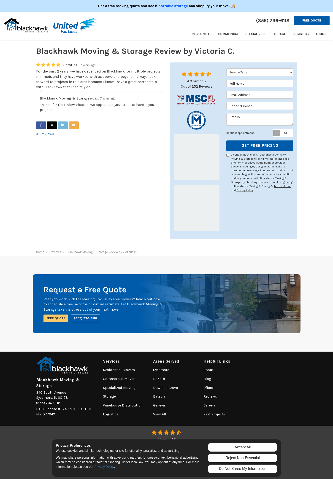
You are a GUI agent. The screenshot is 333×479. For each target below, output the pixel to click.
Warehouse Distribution (123, 405)
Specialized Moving (119, 387)
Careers (209, 405)
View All (159, 414)
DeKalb (159, 379)
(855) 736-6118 (85, 318)
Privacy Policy (244, 190)
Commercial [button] (228, 34)
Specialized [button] (255, 34)
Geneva (159, 405)
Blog (207, 379)
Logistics (110, 414)
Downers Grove (165, 387)
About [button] (321, 34)
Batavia (159, 396)
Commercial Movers (119, 379)
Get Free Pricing (259, 145)
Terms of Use (282, 186)
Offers (208, 387)
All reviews (45, 134)
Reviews (210, 396)
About (208, 370)
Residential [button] (201, 34)
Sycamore (161, 370)
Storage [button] (278, 34)
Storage (109, 396)
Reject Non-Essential (242, 458)
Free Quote (311, 20)
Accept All (243, 447)
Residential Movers (119, 370)
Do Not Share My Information (242, 469)
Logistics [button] (301, 34)
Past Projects (214, 414)
